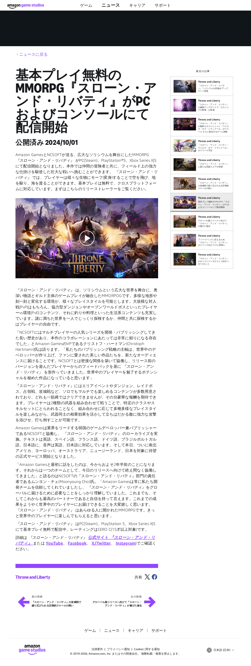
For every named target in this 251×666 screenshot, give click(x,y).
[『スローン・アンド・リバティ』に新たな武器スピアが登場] (201, 164)
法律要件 (97, 649)
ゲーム (86, 5)
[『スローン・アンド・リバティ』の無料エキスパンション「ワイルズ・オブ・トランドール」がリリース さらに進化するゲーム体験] (201, 125)
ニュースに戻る (33, 54)
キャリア (137, 5)
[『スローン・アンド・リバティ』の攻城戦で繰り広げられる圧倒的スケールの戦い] (201, 183)
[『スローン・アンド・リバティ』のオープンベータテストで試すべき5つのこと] (201, 259)
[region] (203, 169)
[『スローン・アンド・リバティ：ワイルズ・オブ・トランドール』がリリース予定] (201, 145)
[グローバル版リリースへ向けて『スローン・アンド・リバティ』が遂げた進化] (201, 221)
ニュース (110, 5)
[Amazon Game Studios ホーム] (25, 6)
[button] (86, 238)
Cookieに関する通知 (147, 649)
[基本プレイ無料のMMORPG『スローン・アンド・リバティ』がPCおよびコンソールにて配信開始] (201, 202)
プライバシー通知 (118, 649)
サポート (163, 5)
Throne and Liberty (32, 577)
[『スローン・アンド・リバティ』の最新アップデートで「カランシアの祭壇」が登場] (201, 105)
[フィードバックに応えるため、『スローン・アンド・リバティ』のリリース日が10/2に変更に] (201, 240)
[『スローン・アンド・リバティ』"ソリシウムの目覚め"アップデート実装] (201, 86)
